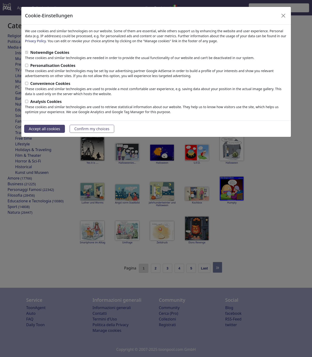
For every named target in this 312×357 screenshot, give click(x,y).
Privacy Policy (35, 41)
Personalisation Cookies (53, 65)
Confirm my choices (91, 128)
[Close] (283, 15)
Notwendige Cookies (49, 52)
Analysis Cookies (46, 101)
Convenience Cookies (50, 83)
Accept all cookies (44, 128)
